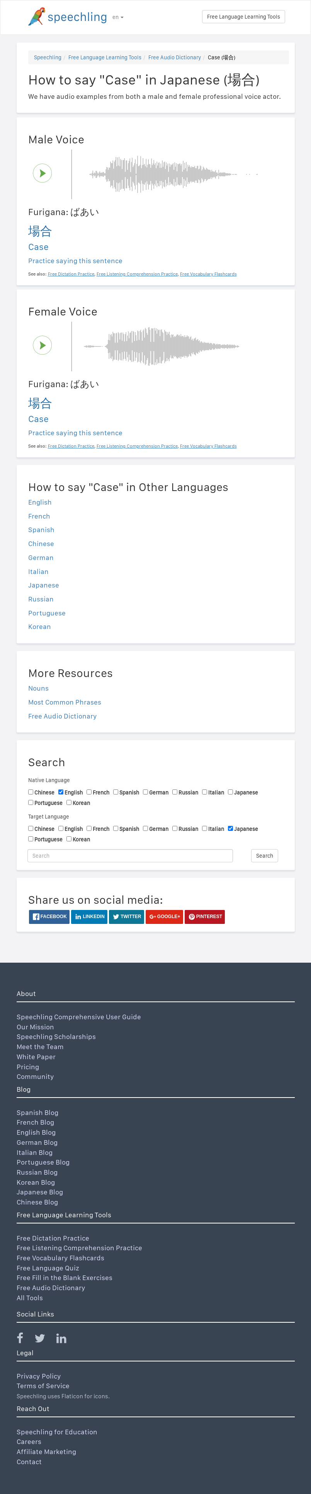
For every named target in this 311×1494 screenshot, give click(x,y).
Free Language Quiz (48, 1268)
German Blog (37, 1142)
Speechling (47, 57)
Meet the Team (40, 1047)
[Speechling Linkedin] (66, 1340)
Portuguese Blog (43, 1162)
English (40, 502)
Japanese (43, 585)
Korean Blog (36, 1182)
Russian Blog (37, 1172)
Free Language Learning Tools (243, 17)
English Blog (36, 1132)
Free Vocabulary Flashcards (60, 1258)
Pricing (28, 1067)
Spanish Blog (37, 1112)
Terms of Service (43, 1386)
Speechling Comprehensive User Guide (79, 1017)
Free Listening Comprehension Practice (79, 1248)
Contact (29, 1462)
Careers (29, 1441)
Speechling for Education (57, 1432)
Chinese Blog (37, 1202)
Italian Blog (35, 1152)
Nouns (38, 688)
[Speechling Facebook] (25, 1340)
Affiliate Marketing (46, 1451)
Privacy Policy (39, 1376)
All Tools (30, 1298)
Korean (39, 626)
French (39, 516)
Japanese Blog (40, 1192)
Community (35, 1076)
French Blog (35, 1122)
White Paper (36, 1057)
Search (264, 856)
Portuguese (47, 613)
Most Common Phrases (64, 702)
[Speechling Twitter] (44, 1340)
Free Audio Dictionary (174, 57)
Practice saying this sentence (75, 261)
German (41, 557)
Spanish (41, 530)
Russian (41, 599)
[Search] (130, 855)
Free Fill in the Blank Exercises (64, 1277)
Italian (38, 571)
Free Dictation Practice (53, 1238)
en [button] (118, 17)
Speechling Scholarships (56, 1036)
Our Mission (35, 1027)
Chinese (41, 543)
